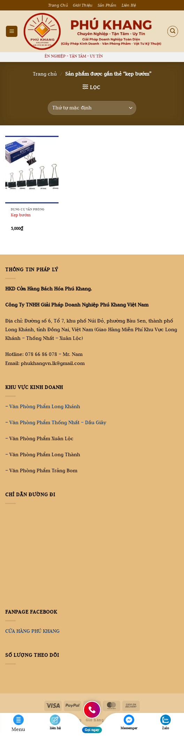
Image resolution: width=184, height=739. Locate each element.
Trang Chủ (58, 5)
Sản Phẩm (107, 5)
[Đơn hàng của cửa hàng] (92, 108)
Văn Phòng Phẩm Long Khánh (44, 406)
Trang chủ (45, 74)
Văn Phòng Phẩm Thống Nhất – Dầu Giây (57, 422)
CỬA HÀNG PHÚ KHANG (32, 631)
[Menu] (11, 31)
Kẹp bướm (21, 214)
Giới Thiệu (83, 5)
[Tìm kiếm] (172, 31)
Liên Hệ (129, 5)
